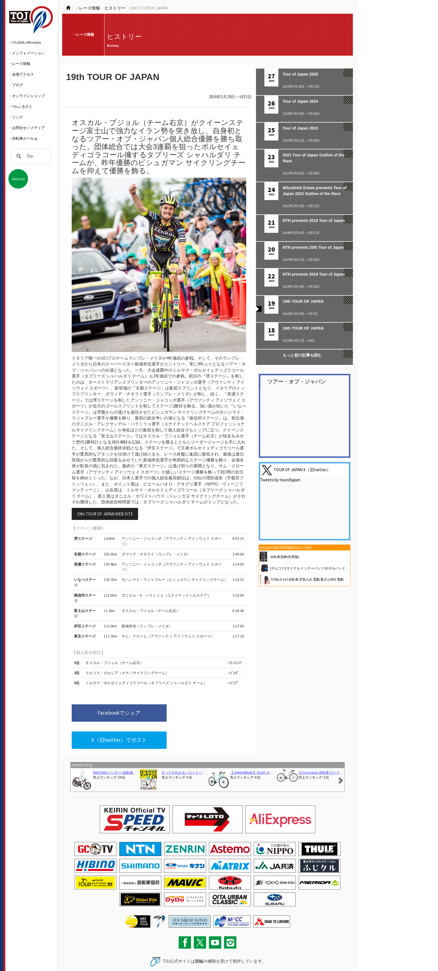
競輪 (199, 935)
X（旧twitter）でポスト (195, 713)
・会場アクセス (21, 74)
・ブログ (15, 85)
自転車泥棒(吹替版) (284, 557)
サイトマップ (93, 955)
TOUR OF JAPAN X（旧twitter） (302, 469)
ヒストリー (114, 8)
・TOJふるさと (20, 106)
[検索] (30, 156)
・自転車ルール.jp (23, 138)
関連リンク (112, 955)
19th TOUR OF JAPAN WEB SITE (105, 514)
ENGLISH (18, 179)
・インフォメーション (26, 53)
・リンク (15, 117)
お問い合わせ (73, 955)
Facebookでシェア (109, 713)
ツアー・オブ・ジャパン (296, 381)
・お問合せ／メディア (26, 127)
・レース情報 (19, 63)
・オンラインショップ (26, 95)
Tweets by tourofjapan (280, 479)
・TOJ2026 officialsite (24, 42)
